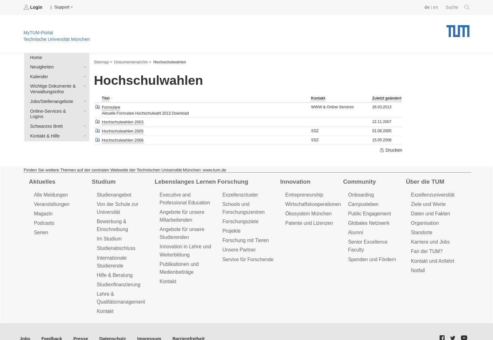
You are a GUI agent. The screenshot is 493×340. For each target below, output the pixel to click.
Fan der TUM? (426, 247)
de (428, 7)
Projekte (231, 227)
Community (358, 179)
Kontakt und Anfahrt (431, 256)
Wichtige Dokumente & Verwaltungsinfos (83, 84)
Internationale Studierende (124, 253)
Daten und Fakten (429, 210)
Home (35, 57)
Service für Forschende (246, 254)
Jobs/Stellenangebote (83, 99)
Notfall (417, 265)
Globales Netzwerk (368, 219)
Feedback (50, 323)
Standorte (421, 228)
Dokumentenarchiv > (131, 61)
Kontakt (318, 98)
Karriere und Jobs (429, 237)
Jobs (25, 323)
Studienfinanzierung (117, 270)
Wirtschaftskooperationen (311, 201)
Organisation (424, 219)
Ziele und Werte (427, 201)
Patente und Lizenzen (308, 219)
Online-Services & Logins (83, 108)
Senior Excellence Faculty (375, 237)
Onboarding (360, 192)
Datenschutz (108, 323)
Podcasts (43, 219)
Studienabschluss (115, 243)
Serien (40, 228)
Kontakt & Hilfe (83, 126)
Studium (103, 179)
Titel (105, 98)
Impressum (143, 323)
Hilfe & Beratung (114, 262)
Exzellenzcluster (239, 192)
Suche (457, 7)
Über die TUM (424, 179)
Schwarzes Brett (83, 117)
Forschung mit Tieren (244, 236)
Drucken (391, 147)
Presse (78, 323)
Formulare (110, 106)
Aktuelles (41, 179)
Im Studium (109, 234)
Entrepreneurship (303, 192)
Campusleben (362, 201)
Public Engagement (368, 210)
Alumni (355, 228)
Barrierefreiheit (181, 323)
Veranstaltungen (51, 201)
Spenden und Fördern (371, 247)
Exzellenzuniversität (431, 192)
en (436, 7)
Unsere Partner (238, 245)
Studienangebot (113, 192)
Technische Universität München (457, 28)
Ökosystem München (307, 210)
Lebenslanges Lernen (184, 179)
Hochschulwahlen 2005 (122, 129)
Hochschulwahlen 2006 (122, 138)
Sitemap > (102, 61)
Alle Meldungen (50, 192)
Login (33, 7)
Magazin (43, 210)
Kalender (83, 75)
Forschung (231, 179)
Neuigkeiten (83, 66)
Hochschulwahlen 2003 (122, 120)
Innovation (294, 179)
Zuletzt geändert (386, 98)
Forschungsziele (239, 218)
